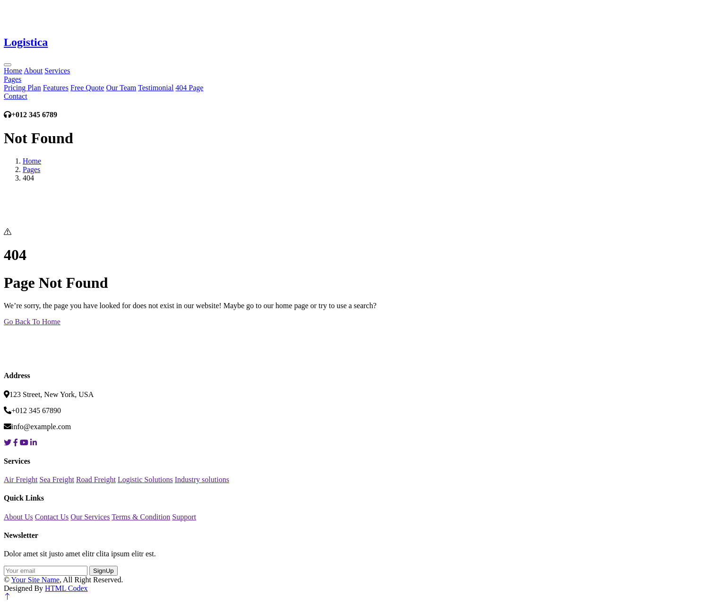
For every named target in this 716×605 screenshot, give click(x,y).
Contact (15, 96)
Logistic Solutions (145, 479)
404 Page (189, 88)
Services (57, 71)
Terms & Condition (141, 517)
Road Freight (96, 479)
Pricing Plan (22, 88)
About (33, 71)
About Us (18, 517)
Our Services (90, 517)
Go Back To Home (32, 322)
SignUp (103, 570)
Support (184, 517)
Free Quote (87, 88)
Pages (12, 79)
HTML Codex (66, 588)
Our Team (121, 88)
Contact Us (52, 517)
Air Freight (21, 479)
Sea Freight (57, 479)
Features (56, 88)
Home (13, 71)
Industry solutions (202, 479)
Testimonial (155, 88)
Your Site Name (35, 580)
